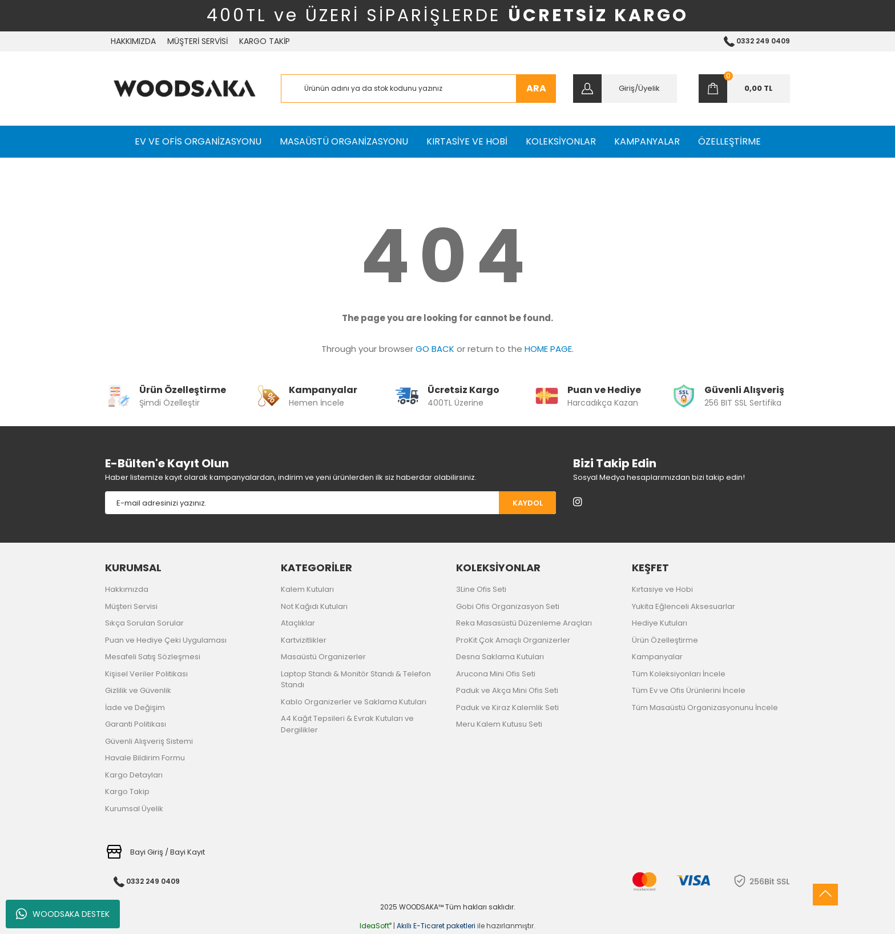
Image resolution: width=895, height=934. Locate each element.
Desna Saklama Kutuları (500, 656)
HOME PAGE (548, 349)
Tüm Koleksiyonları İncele (678, 673)
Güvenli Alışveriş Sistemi (149, 741)
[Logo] (184, 88)
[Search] (419, 88)
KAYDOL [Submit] (528, 503)
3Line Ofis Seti (481, 589)
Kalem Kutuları (307, 589)
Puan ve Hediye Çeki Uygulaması (166, 640)
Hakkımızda (126, 589)
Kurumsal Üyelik (134, 808)
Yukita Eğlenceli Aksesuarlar (683, 606)
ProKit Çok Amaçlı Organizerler (513, 640)
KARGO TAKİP (264, 41)
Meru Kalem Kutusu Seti (499, 724)
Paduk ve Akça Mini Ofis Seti (507, 690)
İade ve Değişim (135, 707)
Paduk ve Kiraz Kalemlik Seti (507, 707)
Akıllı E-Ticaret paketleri (436, 926)
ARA (536, 88)
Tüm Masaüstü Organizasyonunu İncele (705, 707)
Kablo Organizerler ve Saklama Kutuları (353, 701)
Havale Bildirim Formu (145, 757)
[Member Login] (625, 88)
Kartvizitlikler (303, 640)
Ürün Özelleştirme (665, 640)
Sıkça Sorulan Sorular (144, 623)
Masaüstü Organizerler (323, 656)
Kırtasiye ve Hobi (662, 589)
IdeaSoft (376, 926)
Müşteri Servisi (131, 606)
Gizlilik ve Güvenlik (138, 690)
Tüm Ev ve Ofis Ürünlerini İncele (688, 690)
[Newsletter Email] (302, 502)
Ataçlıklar (298, 623)
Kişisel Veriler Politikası (146, 673)
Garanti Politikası (135, 724)
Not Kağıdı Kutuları (314, 606)
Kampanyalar (657, 656)
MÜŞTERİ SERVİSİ (197, 41)
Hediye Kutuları (659, 623)
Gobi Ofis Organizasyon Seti (507, 606)
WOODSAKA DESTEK (63, 914)
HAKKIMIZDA (133, 41)
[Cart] (744, 88)
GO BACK (435, 349)
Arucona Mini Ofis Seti (495, 673)
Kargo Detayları (134, 774)
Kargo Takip (127, 791)
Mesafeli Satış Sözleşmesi (152, 656)
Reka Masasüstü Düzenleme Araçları (524, 623)
